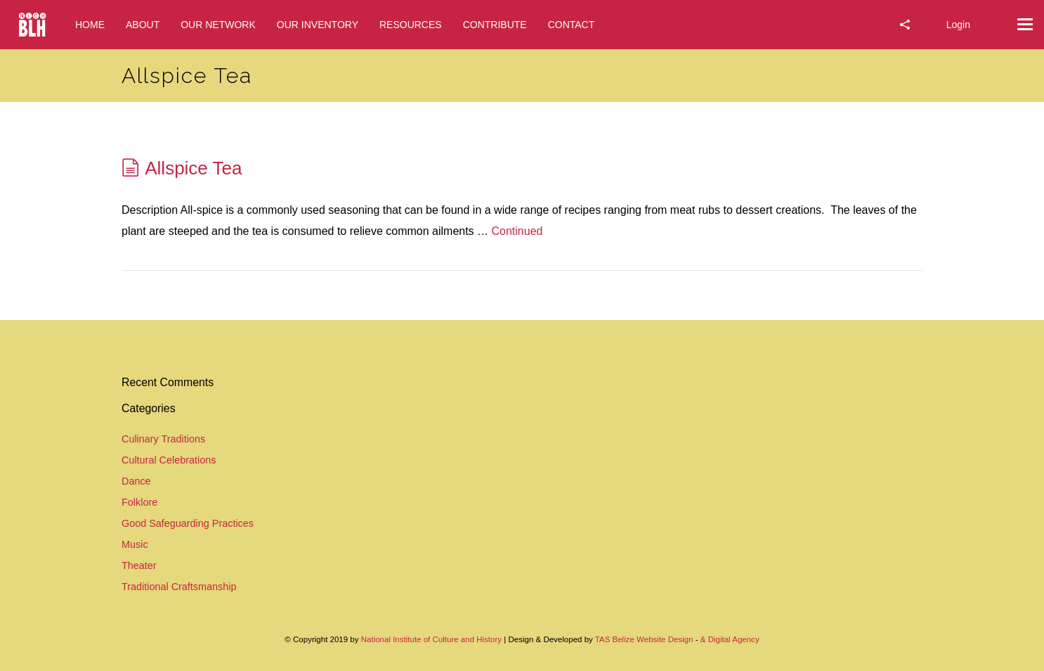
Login (958, 24)
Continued (517, 231)
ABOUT (142, 24)
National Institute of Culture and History (432, 639)
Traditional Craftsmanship (179, 586)
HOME (90, 24)
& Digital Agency (729, 639)
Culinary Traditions (163, 439)
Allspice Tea (193, 168)
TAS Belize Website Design (644, 639)
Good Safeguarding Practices (188, 523)
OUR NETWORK (218, 24)
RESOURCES (410, 24)
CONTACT (571, 24)
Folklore (139, 502)
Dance (136, 481)
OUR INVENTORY (317, 24)
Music (135, 544)
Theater (139, 565)
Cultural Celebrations (169, 460)
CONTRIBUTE (495, 24)
